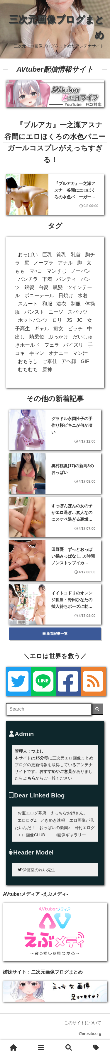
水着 (83, 295)
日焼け (65, 295)
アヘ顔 (68, 361)
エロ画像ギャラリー (67, 835)
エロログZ (27, 820)
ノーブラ (43, 263)
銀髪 (29, 287)
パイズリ (73, 345)
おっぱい (28, 254)
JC (80, 320)
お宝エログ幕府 (32, 813)
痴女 (58, 328)
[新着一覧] (41, 1047)
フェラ (51, 345)
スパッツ (78, 312)
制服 (76, 304)
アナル (65, 263)
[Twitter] (18, 681)
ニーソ (55, 312)
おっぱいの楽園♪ (54, 827)
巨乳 (47, 254)
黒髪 (58, 287)
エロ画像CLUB (31, 835)
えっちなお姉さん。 (68, 813)
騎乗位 (36, 337)
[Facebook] (68, 681)
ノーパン (81, 271)
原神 (47, 369)
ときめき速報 (52, 820)
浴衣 (61, 304)
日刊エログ (84, 827)
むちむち (28, 369)
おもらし (28, 361)
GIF (85, 361)
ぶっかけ (58, 337)
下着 (47, 279)
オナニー (58, 353)
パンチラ (28, 279)
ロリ (57, 320)
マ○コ (35, 271)
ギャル (41, 328)
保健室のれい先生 (36, 869)
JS (69, 320)
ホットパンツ (33, 320)
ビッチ (75, 328)
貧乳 (61, 254)
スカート (28, 304)
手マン (36, 353)
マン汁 (80, 353)
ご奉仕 (49, 361)
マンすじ (57, 271)
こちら (29, 778)
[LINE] (43, 681)
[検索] (97, 709)
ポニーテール (39, 295)
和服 (47, 304)
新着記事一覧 (55, 634)
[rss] (93, 681)
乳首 (76, 254)
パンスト (34, 312)
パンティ (66, 279)
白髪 (43, 287)
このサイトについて (82, 1022)
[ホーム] (13, 1047)
